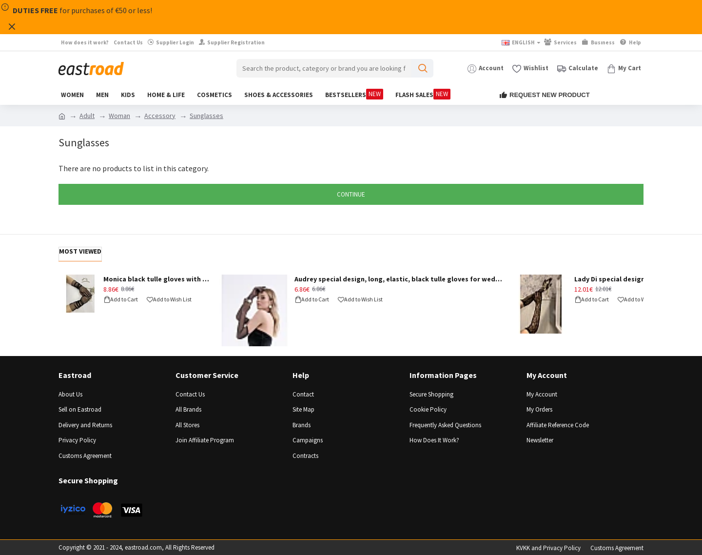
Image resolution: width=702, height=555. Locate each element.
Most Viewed (80, 251)
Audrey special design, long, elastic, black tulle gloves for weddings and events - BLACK (399, 279)
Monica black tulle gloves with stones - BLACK (158, 279)
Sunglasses (206, 115)
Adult (87, 115)
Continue (351, 194)
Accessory (160, 115)
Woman (119, 115)
